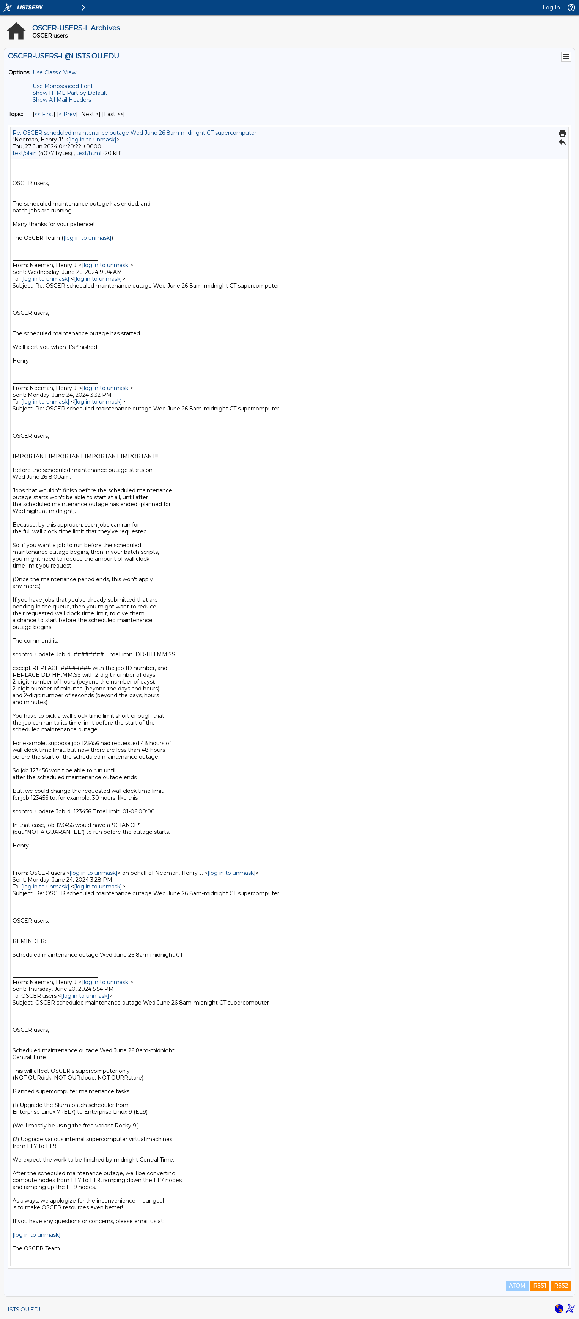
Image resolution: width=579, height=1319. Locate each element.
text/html (88, 153)
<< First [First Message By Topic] (44, 114)
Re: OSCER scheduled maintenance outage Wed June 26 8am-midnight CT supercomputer (134, 132)
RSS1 (539, 1285)
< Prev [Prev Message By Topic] (67, 114)
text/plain (25, 153)
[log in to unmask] (92, 139)
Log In (551, 7)
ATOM (517, 1285)
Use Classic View (54, 72)
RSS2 (561, 1285)
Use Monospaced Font (63, 86)
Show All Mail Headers (62, 99)
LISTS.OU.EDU (23, 1309)
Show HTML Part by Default (70, 93)
